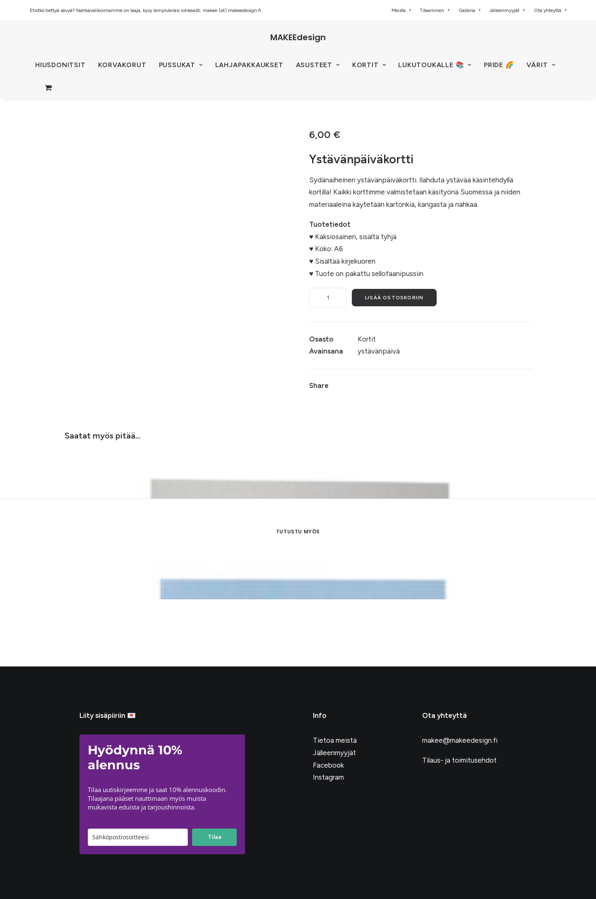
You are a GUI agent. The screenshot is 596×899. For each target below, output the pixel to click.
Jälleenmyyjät (506, 10)
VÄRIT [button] (540, 65)
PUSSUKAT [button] (181, 65)
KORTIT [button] (369, 65)
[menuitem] (403, 10)
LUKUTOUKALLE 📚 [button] (434, 65)
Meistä (401, 10)
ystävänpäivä (379, 351)
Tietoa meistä (335, 740)
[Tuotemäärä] (327, 298)
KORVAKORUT (122, 65)
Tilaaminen (434, 10)
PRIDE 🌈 (499, 65)
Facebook (328, 765)
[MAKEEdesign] (298, 37)
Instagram (328, 777)
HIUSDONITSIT (60, 65)
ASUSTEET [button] (318, 65)
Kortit (367, 339)
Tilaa (214, 837)
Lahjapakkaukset (249, 65)
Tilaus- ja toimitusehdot (459, 760)
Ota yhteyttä (550, 10)
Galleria (469, 10)
